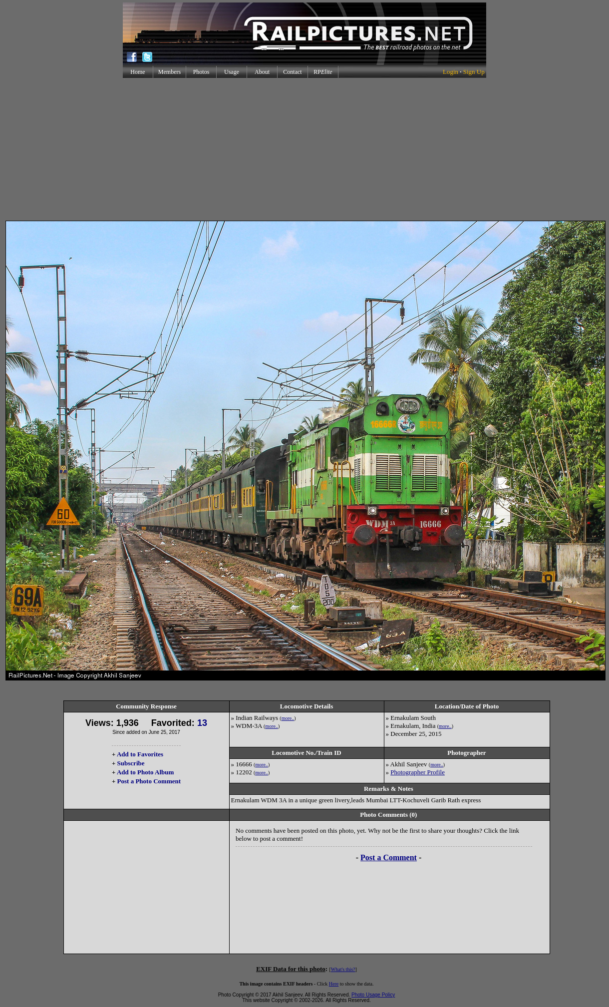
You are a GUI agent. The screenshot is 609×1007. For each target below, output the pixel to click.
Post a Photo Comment (149, 781)
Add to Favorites (140, 754)
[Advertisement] (305, 149)
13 (202, 723)
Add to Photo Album (145, 772)
